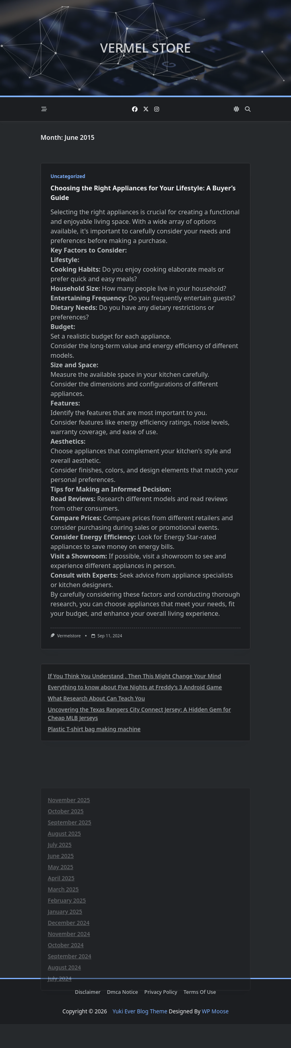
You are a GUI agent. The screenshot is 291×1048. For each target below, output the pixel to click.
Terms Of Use (200, 992)
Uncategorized (67, 176)
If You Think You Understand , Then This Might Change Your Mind (134, 743)
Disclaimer (88, 992)
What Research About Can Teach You (96, 765)
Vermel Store (145, 47)
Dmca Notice (122, 992)
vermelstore (69, 636)
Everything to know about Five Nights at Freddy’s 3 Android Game (135, 754)
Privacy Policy (160, 992)
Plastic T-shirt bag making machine (94, 796)
